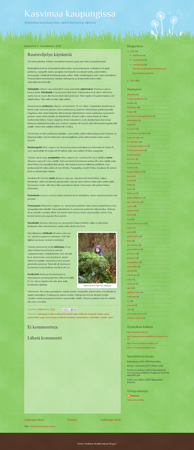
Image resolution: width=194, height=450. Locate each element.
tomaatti (131, 305)
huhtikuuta (138, 55)
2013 (132, 81)
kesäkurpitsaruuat (135, 150)
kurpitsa (131, 167)
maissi (130, 206)
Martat (130, 215)
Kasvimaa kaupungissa (70, 13)
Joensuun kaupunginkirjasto (139, 116)
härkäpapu (43, 314)
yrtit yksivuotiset (134, 318)
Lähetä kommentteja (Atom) (43, 426)
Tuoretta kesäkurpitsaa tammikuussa (149, 68)
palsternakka (33, 317)
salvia (129, 279)
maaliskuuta (139, 60)
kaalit (51, 314)
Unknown (134, 396)
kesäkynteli (59, 314)
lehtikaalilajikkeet (135, 198)
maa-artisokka (134, 202)
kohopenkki (132, 163)
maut (129, 219)
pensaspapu (51, 317)
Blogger (112, 444)
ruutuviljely (94, 317)
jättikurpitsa (132, 120)
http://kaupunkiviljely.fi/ (138, 332)
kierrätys (131, 159)
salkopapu (132, 275)
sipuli (110, 317)
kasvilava (131, 129)
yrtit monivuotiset (135, 314)
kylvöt (130, 176)
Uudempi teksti (34, 419)
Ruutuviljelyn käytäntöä (143, 73)
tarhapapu (131, 296)
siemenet (131, 284)
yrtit (129, 309)
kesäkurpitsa (133, 142)
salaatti (103, 317)
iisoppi (130, 112)
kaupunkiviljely (134, 137)
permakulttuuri (133, 249)
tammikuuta (138, 65)
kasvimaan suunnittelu (137, 133)
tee (128, 301)
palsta (107, 314)
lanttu (75, 314)
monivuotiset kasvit (136, 223)
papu (42, 317)
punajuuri (71, 317)
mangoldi (92, 314)
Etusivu (72, 419)
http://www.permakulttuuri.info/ (141, 347)
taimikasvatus (133, 292)
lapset (130, 189)
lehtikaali (83, 314)
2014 (132, 51)
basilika (130, 103)
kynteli (69, 314)
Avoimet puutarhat (135, 99)
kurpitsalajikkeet (134, 172)
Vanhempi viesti (110, 419)
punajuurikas (82, 317)
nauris (100, 314)
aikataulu (131, 94)
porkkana (62, 317)
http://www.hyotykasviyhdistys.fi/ (142, 343)
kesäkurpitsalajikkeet (137, 146)
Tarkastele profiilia (135, 400)
